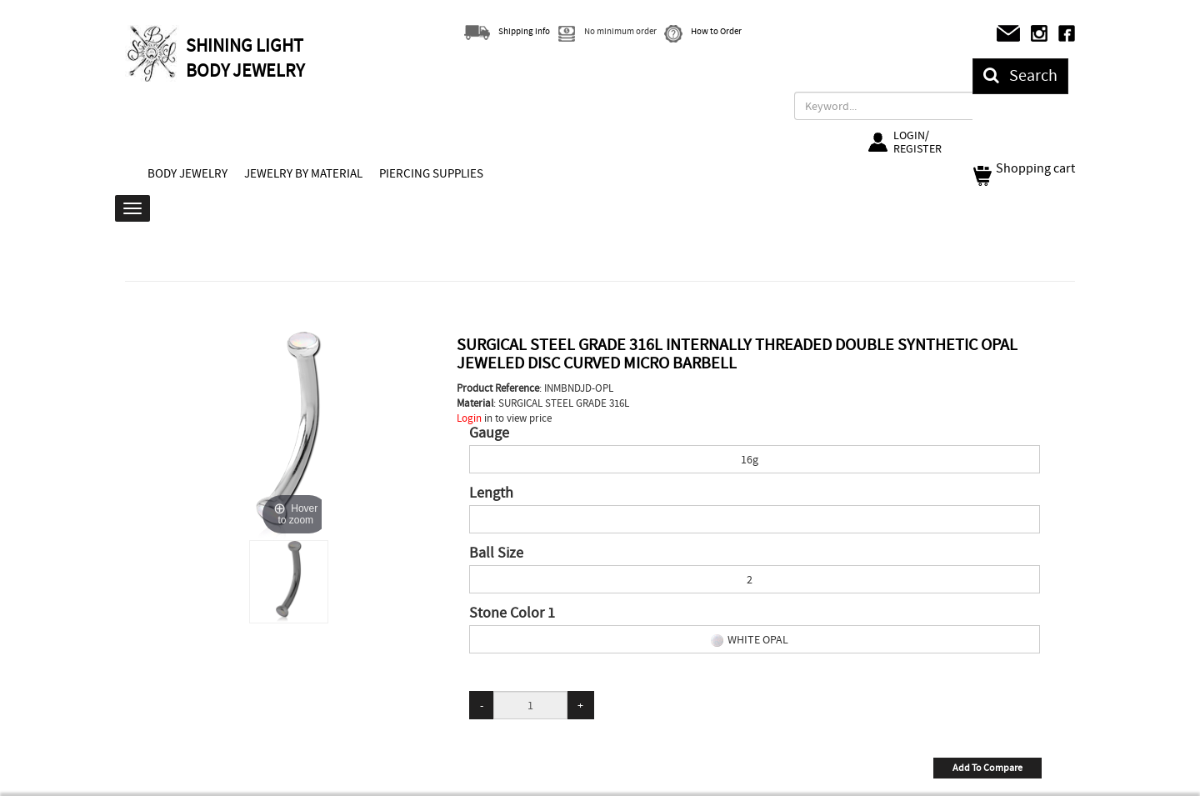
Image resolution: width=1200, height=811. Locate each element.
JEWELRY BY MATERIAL (303, 173)
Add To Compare (987, 767)
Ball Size (496, 553)
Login (469, 418)
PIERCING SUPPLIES (431, 173)
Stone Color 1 (512, 613)
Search (1020, 75)
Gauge (489, 433)
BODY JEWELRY (188, 173)
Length (491, 493)
